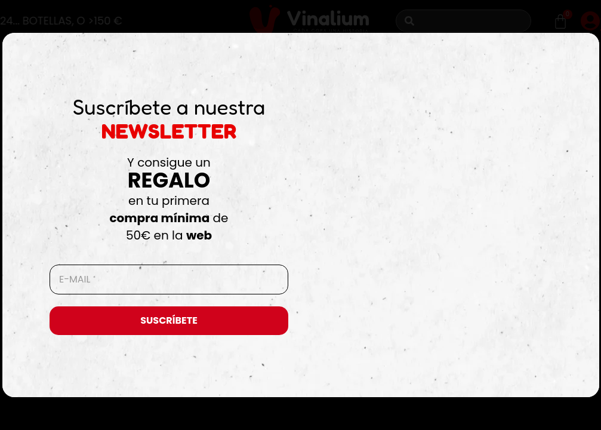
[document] (300, 215)
